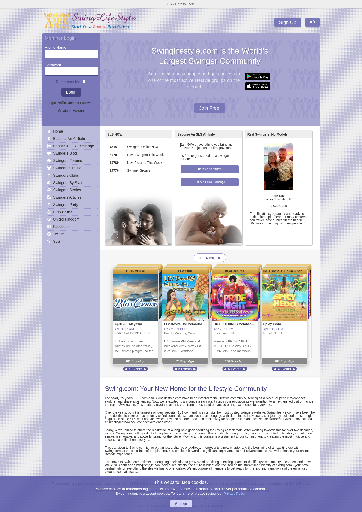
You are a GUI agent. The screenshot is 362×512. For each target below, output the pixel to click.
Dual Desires (234, 271)
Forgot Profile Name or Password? (71, 103)
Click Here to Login (181, 4)
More (210, 257)
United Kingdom (66, 219)
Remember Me (68, 81)
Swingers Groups (67, 168)
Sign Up (287, 22)
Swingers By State (68, 183)
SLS (56, 241)
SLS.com (141, 398)
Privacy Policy (234, 493)
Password (53, 64)
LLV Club (185, 271)
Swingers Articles (67, 197)
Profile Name (55, 46)
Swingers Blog (65, 153)
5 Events (135, 368)
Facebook (61, 226)
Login (71, 92)
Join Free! (209, 108)
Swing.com (120, 388)
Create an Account (71, 110)
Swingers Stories (67, 190)
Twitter (58, 234)
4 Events (284, 368)
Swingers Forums (67, 160)
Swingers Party (65, 205)
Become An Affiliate (210, 169)
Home (58, 131)
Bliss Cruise (135, 271)
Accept (181, 504)
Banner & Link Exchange (210, 182)
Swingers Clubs (66, 175)
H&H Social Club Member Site (286, 271)
